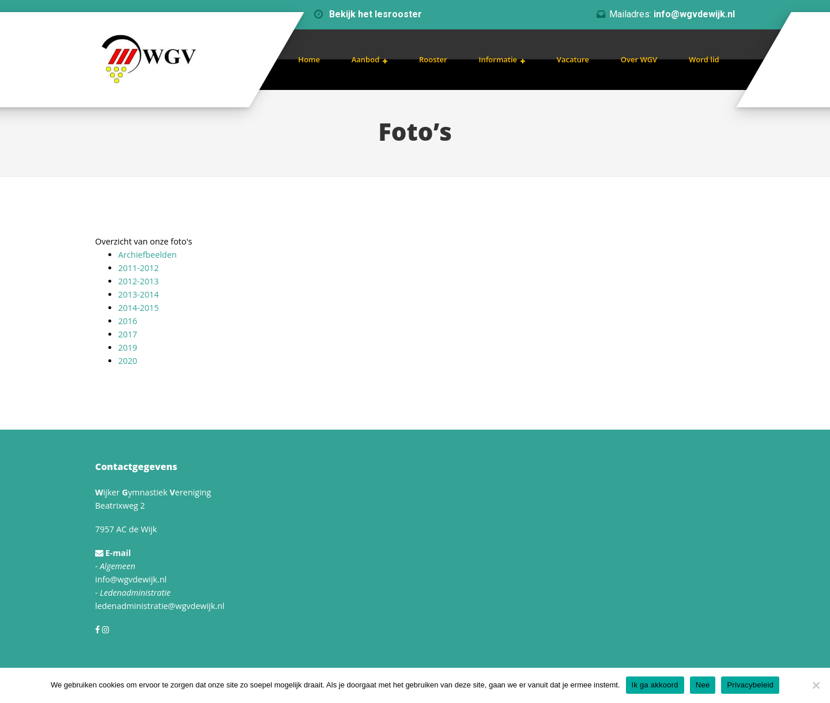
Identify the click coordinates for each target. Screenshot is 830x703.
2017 (127, 334)
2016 (127, 320)
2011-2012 (138, 267)
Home (309, 59)
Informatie (497, 59)
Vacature (573, 59)
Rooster (433, 59)
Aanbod (366, 59)
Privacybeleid (750, 685)
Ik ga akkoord (655, 685)
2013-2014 (138, 294)
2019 (127, 347)
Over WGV (639, 59)
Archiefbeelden (147, 254)
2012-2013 (138, 281)
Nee (703, 685)
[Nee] (815, 685)
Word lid (704, 59)
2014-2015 (138, 307)
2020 (127, 360)
